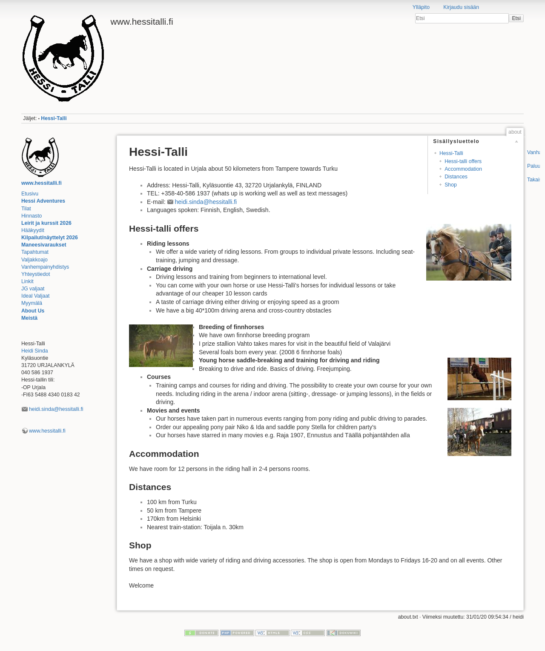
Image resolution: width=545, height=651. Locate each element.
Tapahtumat (35, 252)
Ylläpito (421, 7)
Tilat (26, 209)
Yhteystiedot (35, 274)
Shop (451, 185)
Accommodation (463, 169)
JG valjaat (32, 289)
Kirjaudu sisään (461, 7)
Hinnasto (31, 216)
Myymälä (31, 303)
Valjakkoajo (34, 260)
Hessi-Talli (53, 118)
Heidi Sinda (34, 351)
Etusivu (29, 194)
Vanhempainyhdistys (45, 267)
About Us (32, 311)
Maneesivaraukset (43, 245)
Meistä (29, 318)
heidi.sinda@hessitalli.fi (56, 409)
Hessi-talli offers (463, 161)
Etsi (516, 18)
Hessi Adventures (43, 201)
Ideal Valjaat (35, 296)
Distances (456, 177)
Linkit (27, 281)
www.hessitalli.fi (41, 183)
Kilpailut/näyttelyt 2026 (49, 238)
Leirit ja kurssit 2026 (46, 223)
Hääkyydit (32, 230)
